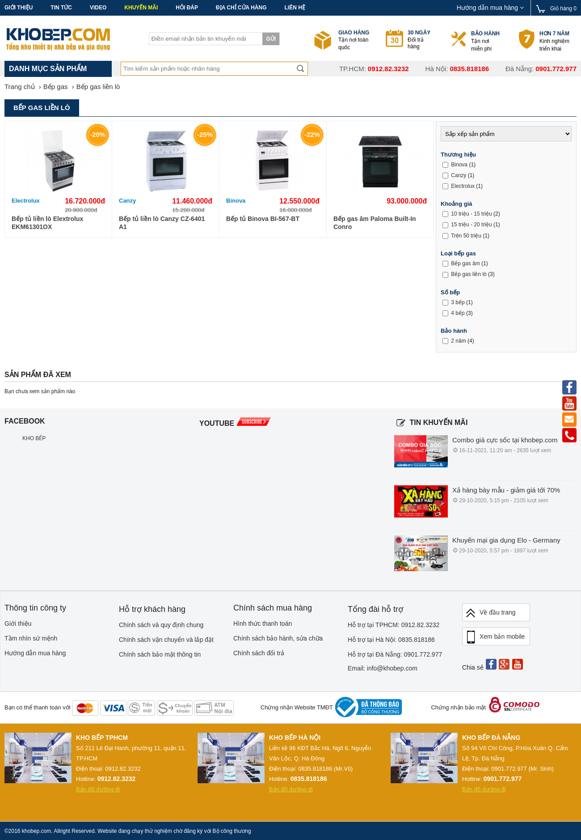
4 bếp (457, 313)
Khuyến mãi (141, 7)
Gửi (271, 39)
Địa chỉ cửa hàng (241, 7)
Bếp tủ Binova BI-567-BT (262, 218)
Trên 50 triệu (466, 236)
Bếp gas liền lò (468, 274)
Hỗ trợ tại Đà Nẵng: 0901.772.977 (395, 654)
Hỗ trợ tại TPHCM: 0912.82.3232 (393, 624)
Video (98, 7)
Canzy (127, 200)
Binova (235, 200)
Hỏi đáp (187, 7)
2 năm (458, 341)
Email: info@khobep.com (382, 668)
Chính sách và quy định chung (161, 624)
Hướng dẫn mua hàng (490, 7)
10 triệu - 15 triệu (471, 214)
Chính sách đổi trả (258, 653)
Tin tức (61, 7)
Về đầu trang (490, 613)
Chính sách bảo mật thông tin (160, 654)
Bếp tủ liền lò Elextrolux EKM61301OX (47, 222)
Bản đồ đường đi (98, 789)
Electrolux (26, 200)
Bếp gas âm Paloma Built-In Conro (374, 222)
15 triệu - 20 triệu (471, 224)
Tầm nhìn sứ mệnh (30, 638)
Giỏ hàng (563, 8)
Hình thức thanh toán (262, 623)
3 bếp (457, 302)
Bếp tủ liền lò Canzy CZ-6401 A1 (162, 222)
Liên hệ (294, 7)
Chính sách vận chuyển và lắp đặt (166, 639)
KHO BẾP (34, 438)
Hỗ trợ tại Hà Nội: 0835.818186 (391, 639)
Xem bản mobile (495, 637)
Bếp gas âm (465, 263)
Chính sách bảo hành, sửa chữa (278, 638)
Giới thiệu (18, 7)
